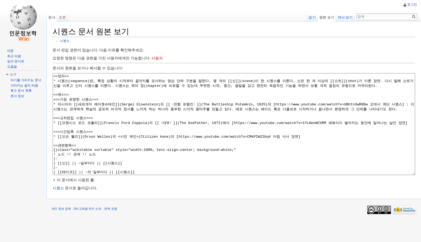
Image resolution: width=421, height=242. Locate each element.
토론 (63, 17)
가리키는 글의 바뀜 (24, 85)
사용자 (158, 58)
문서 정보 (17, 96)
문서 (52, 17)
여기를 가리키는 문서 (25, 80)
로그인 (412, 4)
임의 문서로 (15, 61)
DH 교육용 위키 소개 (88, 229)
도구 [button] (13, 74)
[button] (234, 200)
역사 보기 (344, 17)
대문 (10, 51)
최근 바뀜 (14, 56)
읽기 (312, 17)
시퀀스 (66, 41)
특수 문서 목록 (21, 90)
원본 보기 (326, 17)
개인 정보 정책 (62, 229)
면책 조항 (112, 229)
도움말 (12, 67)
